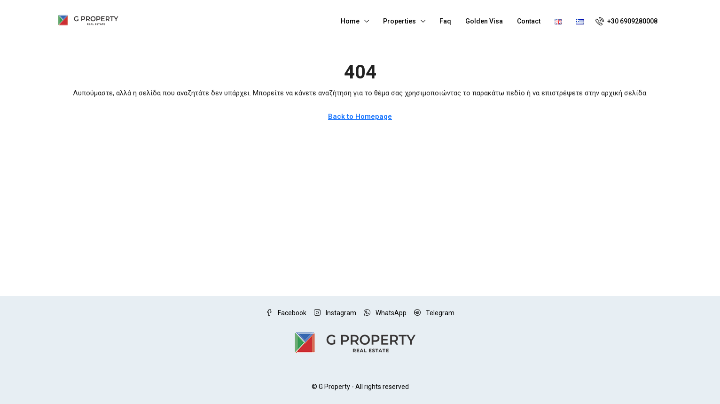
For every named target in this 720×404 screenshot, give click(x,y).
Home (350, 21)
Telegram (434, 313)
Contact (528, 21)
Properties (399, 21)
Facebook (286, 313)
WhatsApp (385, 313)
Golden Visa (484, 21)
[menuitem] (626, 21)
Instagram (335, 313)
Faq (445, 21)
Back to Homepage (360, 116)
